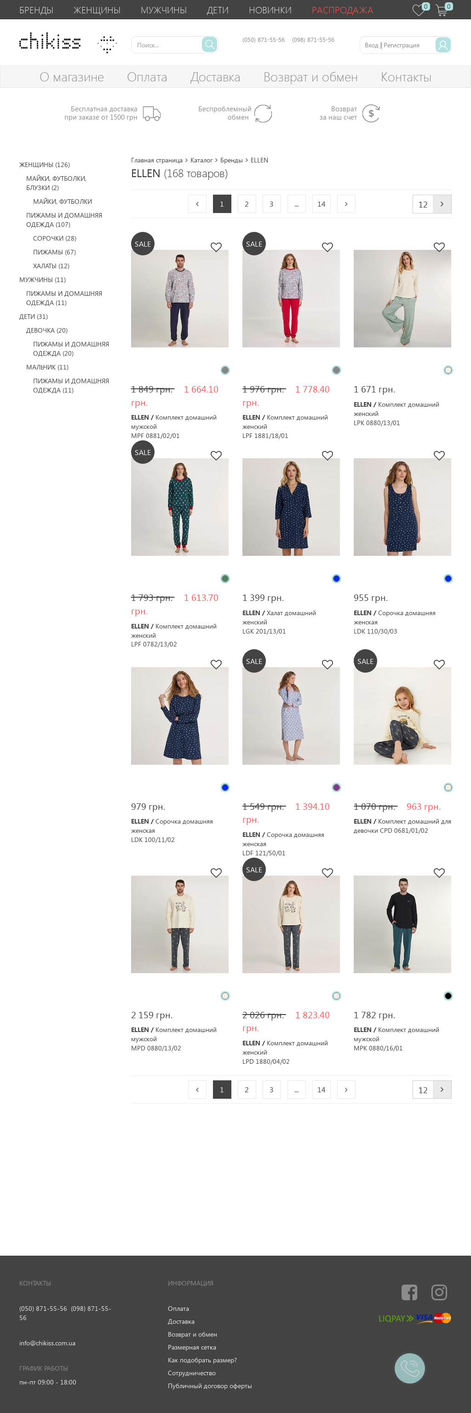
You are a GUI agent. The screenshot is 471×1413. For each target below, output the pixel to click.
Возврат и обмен (311, 76)
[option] (180, 298)
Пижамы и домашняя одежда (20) (71, 349)
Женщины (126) (44, 164)
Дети (218, 9)
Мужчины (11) (42, 279)
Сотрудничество (192, 1372)
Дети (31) (33, 316)
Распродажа (342, 9)
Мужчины (164, 9)
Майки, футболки (62, 201)
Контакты (406, 76)
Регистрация (401, 44)
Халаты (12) (51, 265)
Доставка (215, 76)
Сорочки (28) (54, 238)
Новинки (270, 9)
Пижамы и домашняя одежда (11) (64, 298)
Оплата (147, 76)
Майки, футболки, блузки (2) (56, 183)
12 (423, 204)
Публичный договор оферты (210, 1385)
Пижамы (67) (54, 252)
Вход (372, 44)
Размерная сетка (192, 1347)
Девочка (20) (47, 330)
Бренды (36, 9)
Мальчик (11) (47, 367)
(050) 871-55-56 (43, 1308)
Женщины (97, 9)
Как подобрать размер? (202, 1359)
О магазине (72, 76)
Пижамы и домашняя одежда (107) (64, 220)
